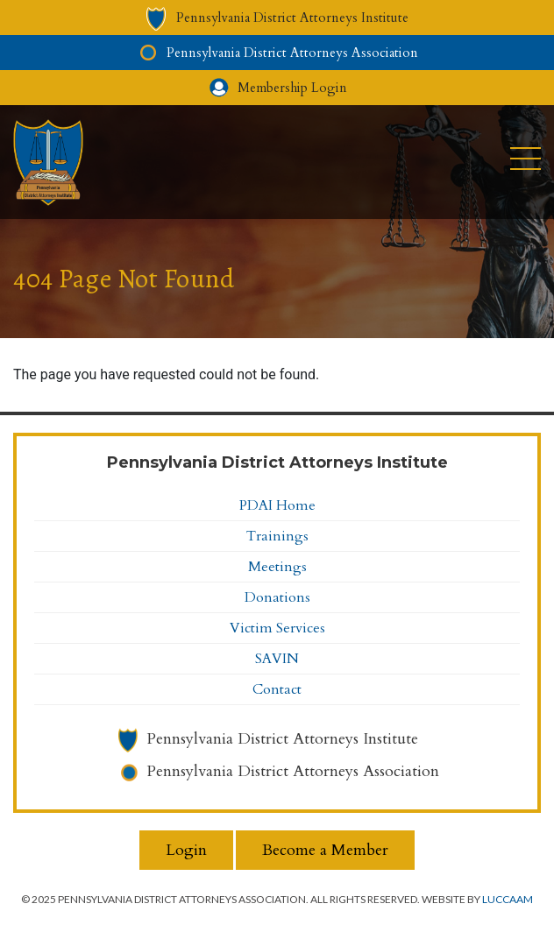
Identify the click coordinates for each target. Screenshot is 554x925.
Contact (277, 689)
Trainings (277, 536)
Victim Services (277, 628)
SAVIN (277, 658)
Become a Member (325, 850)
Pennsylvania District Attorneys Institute (282, 739)
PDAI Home (277, 505)
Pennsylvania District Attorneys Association (292, 771)
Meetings (277, 566)
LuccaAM (507, 899)
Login (186, 850)
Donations (277, 597)
